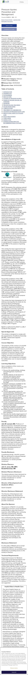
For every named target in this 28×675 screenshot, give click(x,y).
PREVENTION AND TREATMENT (11, 105)
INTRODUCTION (7, 92)
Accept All (14, 672)
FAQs (22, 2)
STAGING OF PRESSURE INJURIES (12, 98)
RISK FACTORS (7, 97)
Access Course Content (6, 19)
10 (16, 17)
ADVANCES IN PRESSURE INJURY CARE (14, 111)
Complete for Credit (9, 29)
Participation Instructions (7, 21)
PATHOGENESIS (7, 95)
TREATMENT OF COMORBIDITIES (12, 110)
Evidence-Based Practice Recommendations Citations (12, 122)
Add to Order (9, 25)
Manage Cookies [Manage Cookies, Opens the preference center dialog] (14, 668)
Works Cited (7, 120)
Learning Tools (16, 19)
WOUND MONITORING (9, 107)
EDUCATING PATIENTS (9, 116)
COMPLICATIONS (8, 108)
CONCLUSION (7, 118)
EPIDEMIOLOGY (7, 93)
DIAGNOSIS (6, 103)
